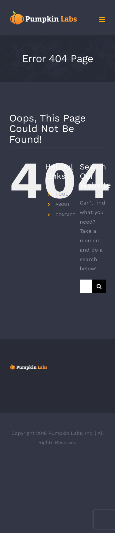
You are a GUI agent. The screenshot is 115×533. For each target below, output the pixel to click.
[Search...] (86, 286)
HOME (62, 194)
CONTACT (65, 214)
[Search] (99, 286)
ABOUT (63, 204)
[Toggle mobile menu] (102, 19)
